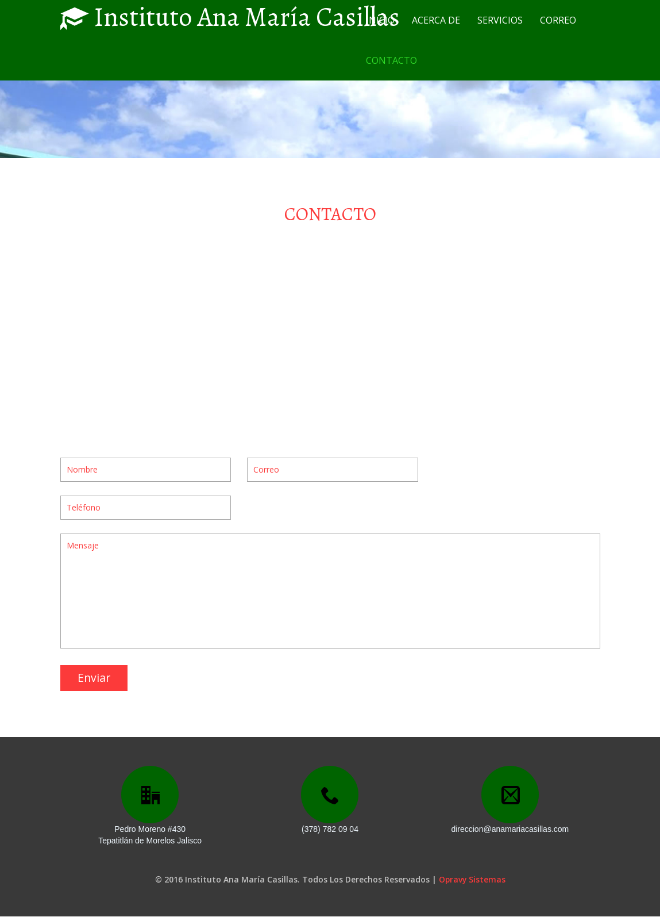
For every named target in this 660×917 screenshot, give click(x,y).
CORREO (558, 20)
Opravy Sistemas (472, 879)
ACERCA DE (436, 20)
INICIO (380, 20)
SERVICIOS (500, 20)
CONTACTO (391, 60)
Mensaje (330, 590)
